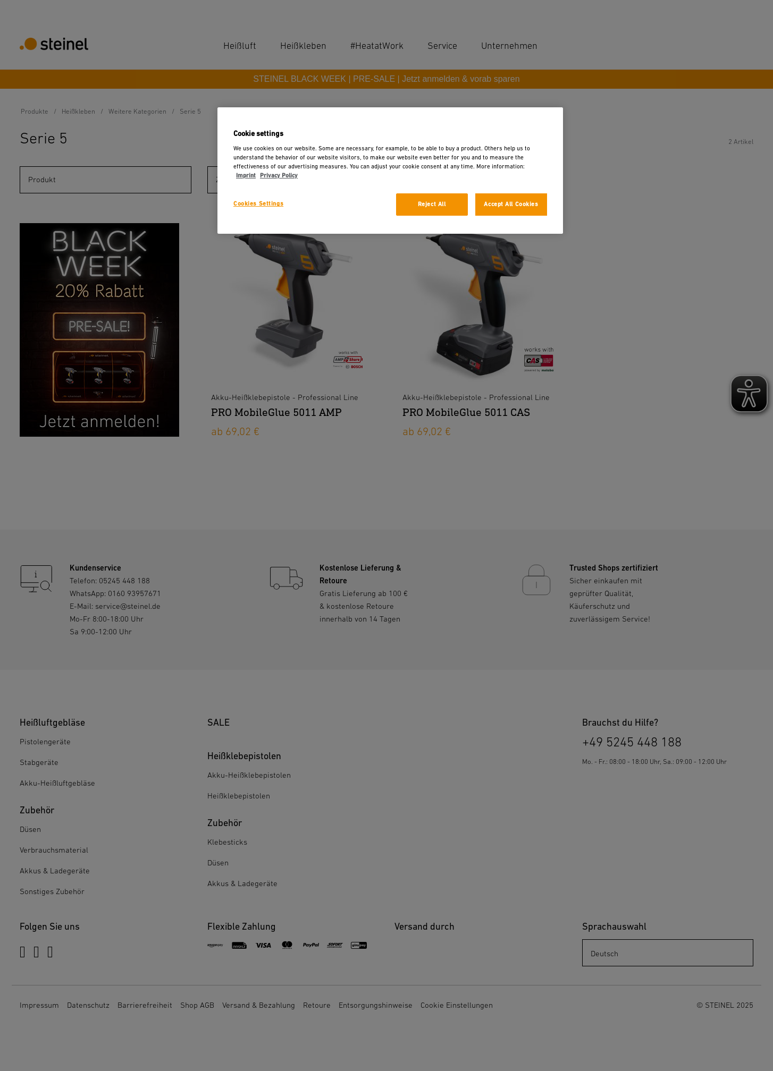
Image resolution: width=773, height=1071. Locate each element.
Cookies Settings (258, 203)
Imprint (246, 175)
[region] (390, 170)
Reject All (432, 204)
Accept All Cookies (511, 204)
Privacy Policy (279, 175)
